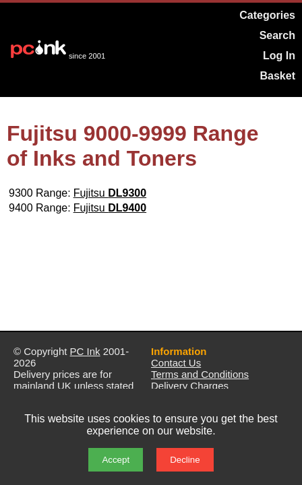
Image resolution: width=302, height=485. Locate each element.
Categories (267, 15)
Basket (277, 76)
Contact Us (176, 362)
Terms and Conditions (200, 374)
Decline (185, 460)
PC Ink (85, 351)
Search (277, 35)
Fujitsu (110, 193)
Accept (115, 460)
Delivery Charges (190, 385)
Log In (279, 55)
